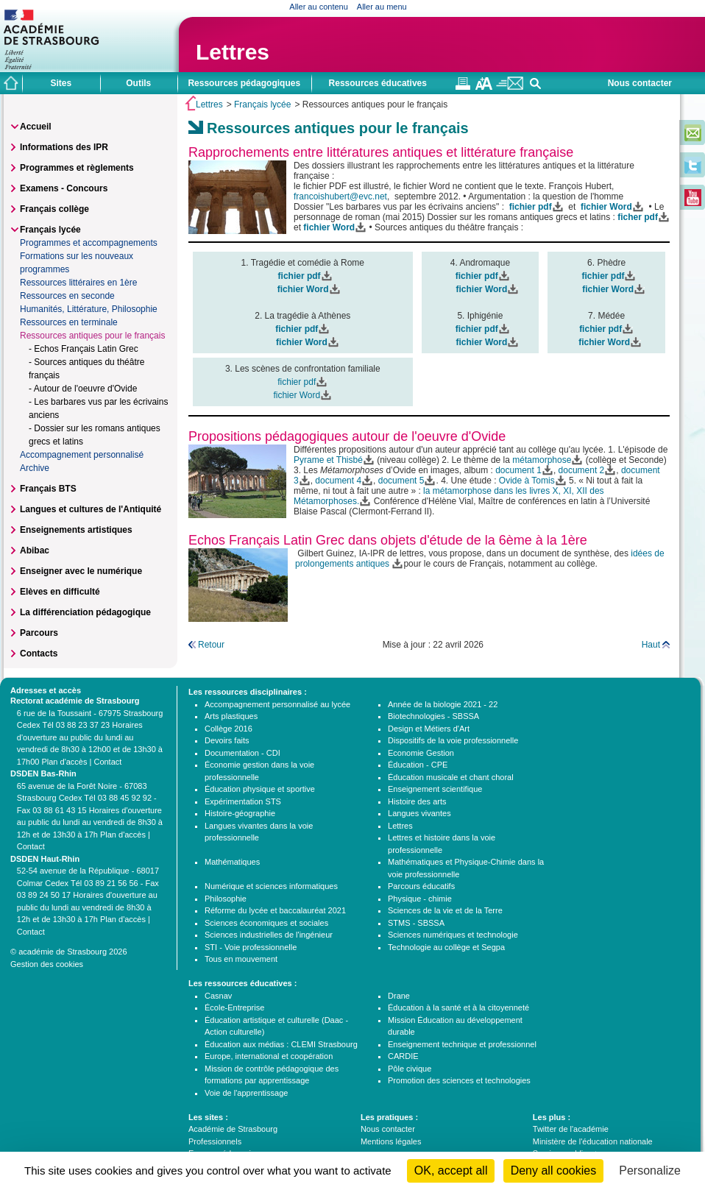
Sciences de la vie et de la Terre (445, 910)
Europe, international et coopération (269, 1056)
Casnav (218, 995)
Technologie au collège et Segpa (446, 947)
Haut (651, 645)
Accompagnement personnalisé (82, 455)
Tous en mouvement (241, 959)
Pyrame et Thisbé (328, 460)
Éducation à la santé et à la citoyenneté (458, 1007)
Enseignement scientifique (435, 789)
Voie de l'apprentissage (246, 1092)
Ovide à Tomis (527, 480)
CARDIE (403, 1056)
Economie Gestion (421, 752)
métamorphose (541, 460)
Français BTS (48, 489)
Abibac (34, 550)
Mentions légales (391, 1141)
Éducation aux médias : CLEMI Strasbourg (281, 1044)
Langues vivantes (419, 813)
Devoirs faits (227, 740)
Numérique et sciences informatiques (271, 886)
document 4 (338, 480)
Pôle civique (409, 1068)
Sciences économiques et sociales (266, 922)
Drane (399, 995)
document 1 (518, 470)
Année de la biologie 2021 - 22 (442, 704)
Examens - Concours (63, 188)
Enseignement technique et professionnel (462, 1044)
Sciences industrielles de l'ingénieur (269, 934)
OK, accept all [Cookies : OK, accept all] (451, 1170)
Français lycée (262, 104)
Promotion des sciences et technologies (459, 1080)
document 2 (582, 470)
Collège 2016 (228, 728)
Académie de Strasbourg (232, 1129)
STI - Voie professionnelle (251, 947)
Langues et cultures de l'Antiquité (90, 509)
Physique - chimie (420, 898)
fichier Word (606, 207)
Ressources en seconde (67, 296)
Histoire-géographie (240, 813)
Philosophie (226, 898)
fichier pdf (296, 329)
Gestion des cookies (46, 964)
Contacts (38, 653)
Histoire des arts (417, 801)
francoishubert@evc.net (340, 196)
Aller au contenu (318, 6)
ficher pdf (637, 217)
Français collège (54, 209)
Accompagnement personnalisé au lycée (277, 704)
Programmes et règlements (77, 168)
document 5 (401, 480)
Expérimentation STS (243, 801)
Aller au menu (382, 6)
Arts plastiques (231, 716)
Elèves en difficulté (60, 592)
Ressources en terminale (69, 322)
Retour (211, 645)
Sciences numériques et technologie (453, 934)
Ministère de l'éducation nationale (593, 1141)
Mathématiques (232, 861)
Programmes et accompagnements (88, 243)
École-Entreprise (234, 1007)
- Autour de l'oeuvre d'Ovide (83, 388)
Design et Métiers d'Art (429, 728)
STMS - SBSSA (416, 922)
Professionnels (214, 1141)
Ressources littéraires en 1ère (78, 282)
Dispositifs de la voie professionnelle (453, 740)
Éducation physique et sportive (260, 789)
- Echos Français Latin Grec (83, 349)
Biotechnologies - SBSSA (433, 716)
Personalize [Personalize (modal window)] (650, 1170)
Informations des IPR (64, 147)
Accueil (36, 126)
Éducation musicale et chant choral (451, 777)
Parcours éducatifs (421, 886)
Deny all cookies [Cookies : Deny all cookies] (554, 1170)
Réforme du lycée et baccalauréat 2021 (275, 910)
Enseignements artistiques (76, 530)
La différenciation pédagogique (85, 612)
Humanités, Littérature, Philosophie (88, 309)
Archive (34, 468)
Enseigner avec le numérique (81, 571)
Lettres (232, 52)
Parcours (39, 633)
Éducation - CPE (417, 764)
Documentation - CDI (242, 752)
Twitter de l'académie (571, 1129)
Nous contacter (640, 83)
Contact (107, 761)
